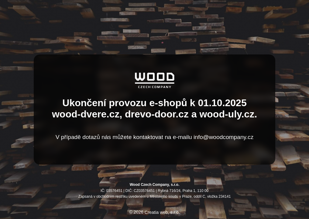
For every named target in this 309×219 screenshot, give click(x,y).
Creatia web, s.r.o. (162, 212)
